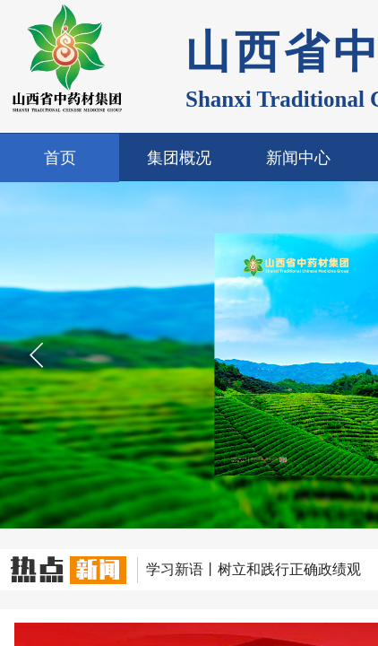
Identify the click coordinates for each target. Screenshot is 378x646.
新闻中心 (298, 158)
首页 (60, 158)
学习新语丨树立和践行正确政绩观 (253, 569)
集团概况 (179, 158)
